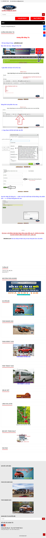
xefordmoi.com (18, 43)
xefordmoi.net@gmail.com (17, 1)
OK (43, 518)
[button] (23, 23)
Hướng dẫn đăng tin (22, 18)
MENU (3, 22)
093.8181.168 (5, 1)
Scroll (44, 534)
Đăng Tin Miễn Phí (38, 18)
